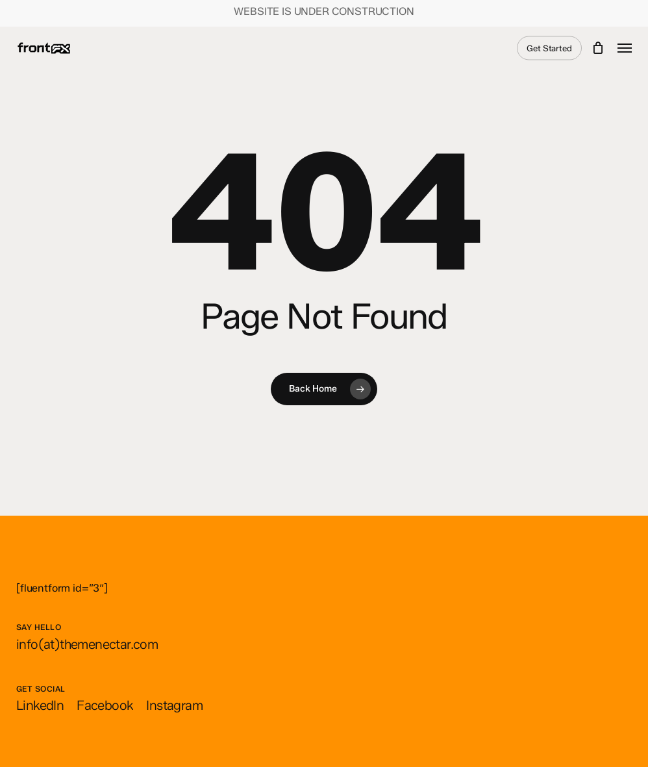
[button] (624, 48)
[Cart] (598, 48)
